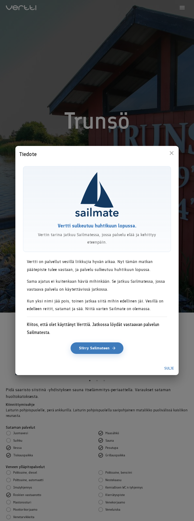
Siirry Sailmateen (97, 348)
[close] (171, 153)
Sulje (169, 368)
